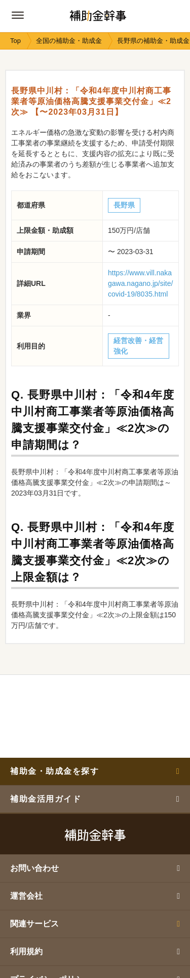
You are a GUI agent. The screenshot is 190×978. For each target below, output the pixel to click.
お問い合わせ (95, 868)
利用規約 (95, 951)
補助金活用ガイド (95, 799)
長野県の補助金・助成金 (153, 40)
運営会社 (95, 896)
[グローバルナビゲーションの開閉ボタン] (17, 15)
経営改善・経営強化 (138, 345)
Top (15, 40)
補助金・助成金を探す (95, 771)
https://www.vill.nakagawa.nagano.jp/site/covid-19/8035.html (140, 283)
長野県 (124, 205)
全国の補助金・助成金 (69, 40)
